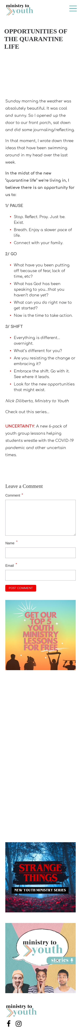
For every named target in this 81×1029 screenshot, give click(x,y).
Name (9, 543)
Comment (14, 495)
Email (9, 566)
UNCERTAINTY (19, 426)
